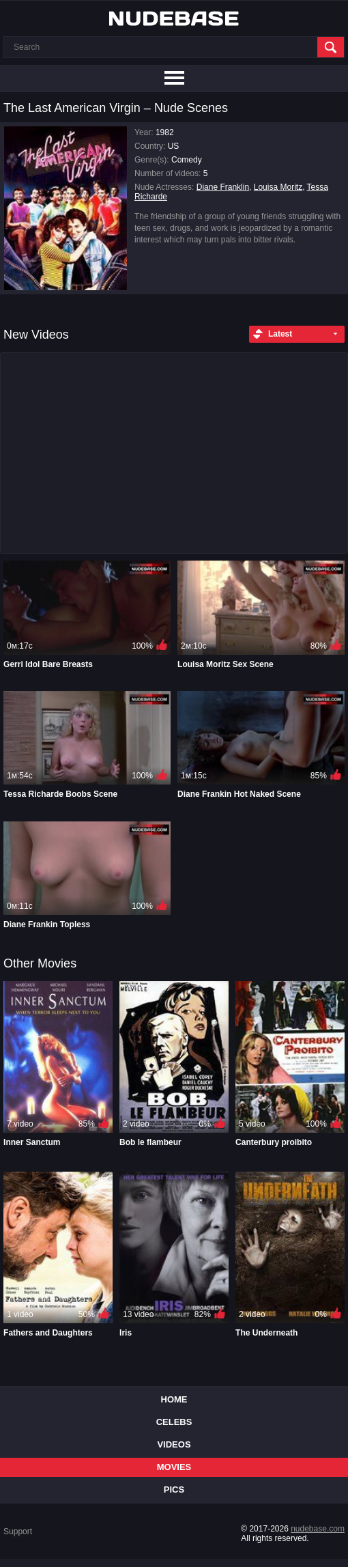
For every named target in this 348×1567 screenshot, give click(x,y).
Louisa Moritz (278, 187)
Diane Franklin (223, 187)
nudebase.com (318, 1529)
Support (17, 1531)
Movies (174, 1467)
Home (174, 1399)
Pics (174, 1489)
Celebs (174, 1422)
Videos (173, 1444)
